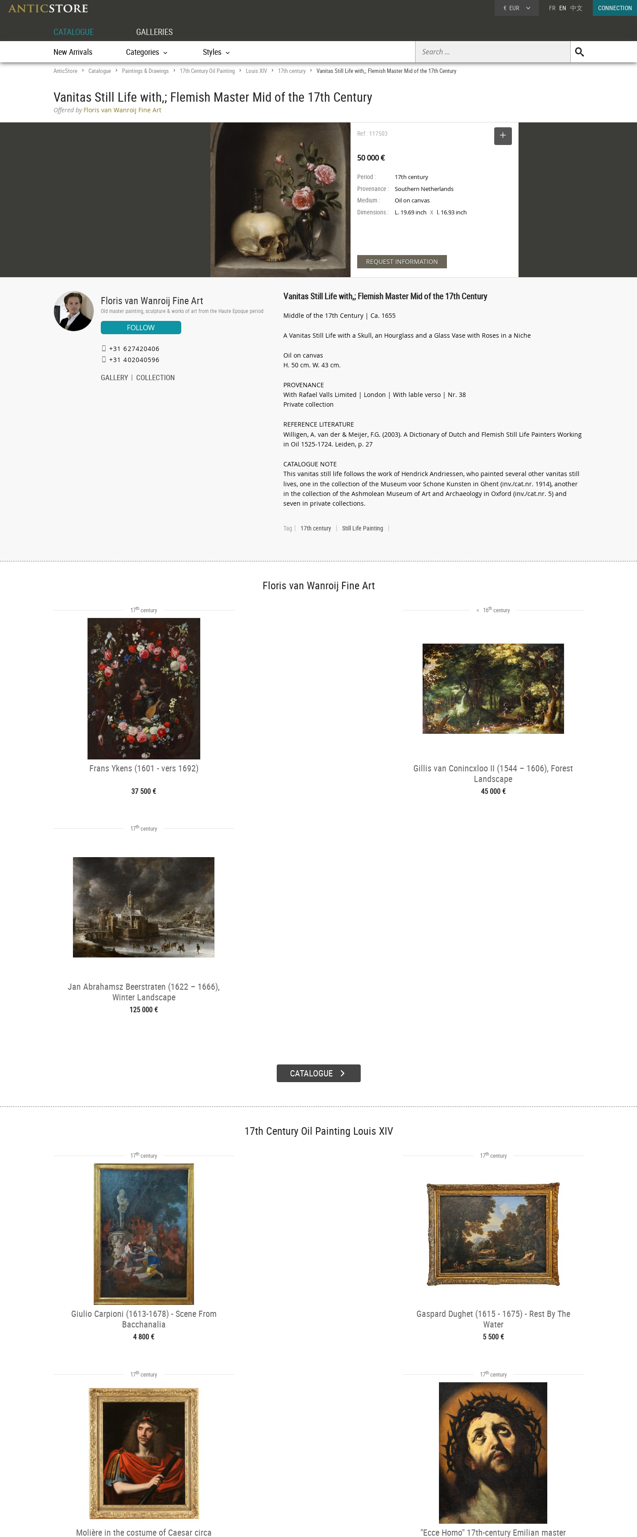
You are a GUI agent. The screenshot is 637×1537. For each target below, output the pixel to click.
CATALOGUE (74, 32)
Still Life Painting (362, 528)
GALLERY (114, 378)
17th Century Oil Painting (207, 71)
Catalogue (99, 71)
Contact (502, 1467)
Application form (90, 1475)
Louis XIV (256, 71)
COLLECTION (155, 378)
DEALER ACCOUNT (87, 1443)
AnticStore (65, 71)
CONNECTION (615, 8)
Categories (184, 1455)
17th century (291, 71)
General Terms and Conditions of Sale (336, 1521)
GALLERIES (159, 32)
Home (500, 1458)
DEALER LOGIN (101, 1460)
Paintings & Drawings (145, 71)
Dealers (287, 1455)
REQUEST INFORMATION (402, 261)
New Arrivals (72, 51)
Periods (180, 1478)
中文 (576, 8)
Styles (178, 1466)
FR (552, 8)
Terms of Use (274, 1521)
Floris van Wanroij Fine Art (152, 300)
